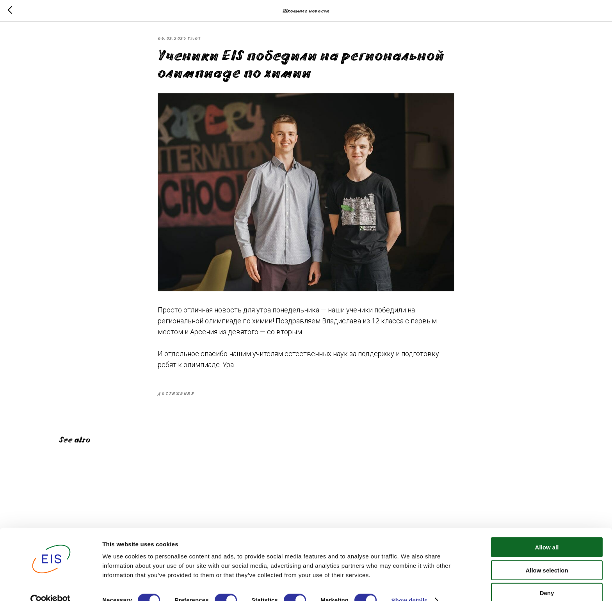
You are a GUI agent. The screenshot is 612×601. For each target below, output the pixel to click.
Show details (409, 585)
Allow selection (546, 555)
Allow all (547, 532)
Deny (547, 578)
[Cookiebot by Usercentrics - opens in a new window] (50, 586)
